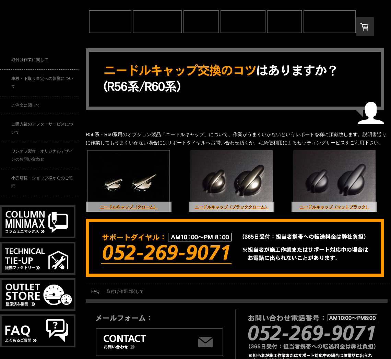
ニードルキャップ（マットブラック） (334, 206)
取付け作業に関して (125, 291)
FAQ (95, 291)
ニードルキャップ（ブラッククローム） (231, 206)
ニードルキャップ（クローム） (128, 206)
